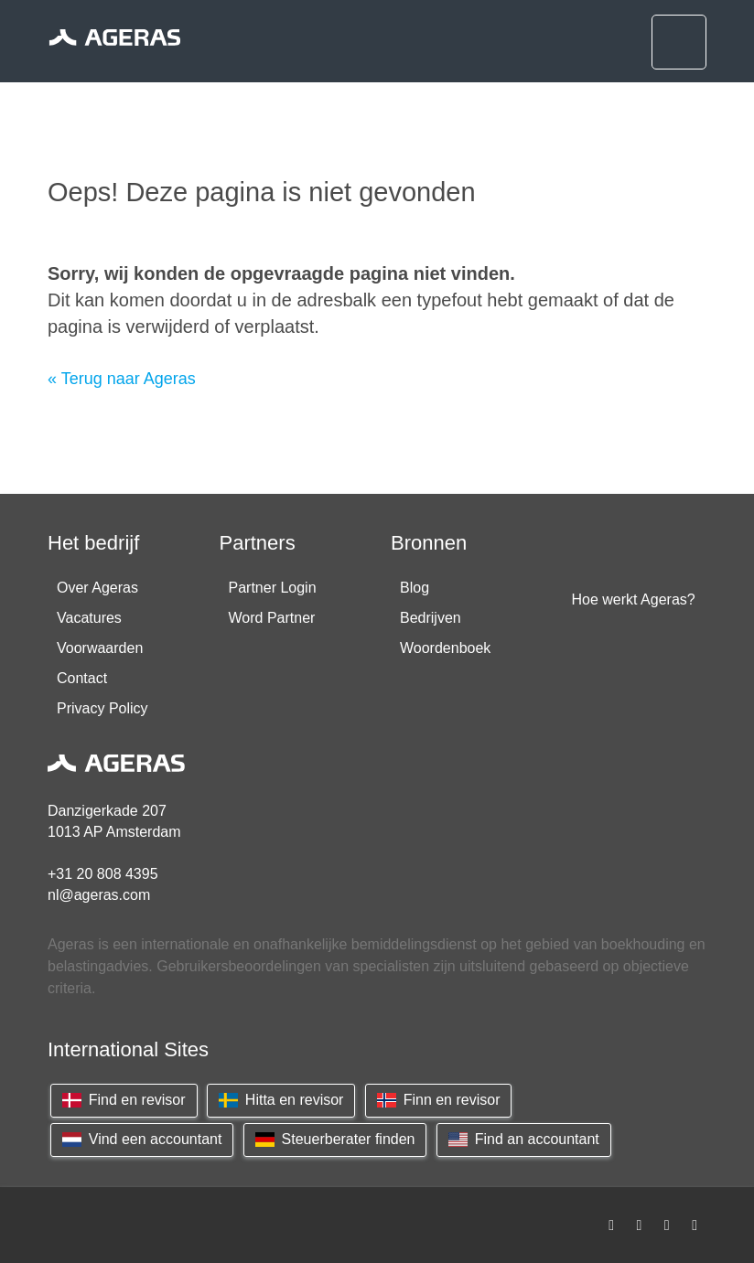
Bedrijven (430, 618)
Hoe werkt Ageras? (633, 599)
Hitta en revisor (281, 1100)
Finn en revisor (439, 1100)
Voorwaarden (100, 648)
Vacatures (89, 618)
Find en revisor (124, 1100)
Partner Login (273, 587)
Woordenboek (445, 648)
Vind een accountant (141, 1139)
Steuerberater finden (335, 1139)
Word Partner (272, 618)
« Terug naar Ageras (122, 378)
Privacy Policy (102, 708)
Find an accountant (523, 1139)
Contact (82, 678)
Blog (414, 587)
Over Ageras (97, 587)
